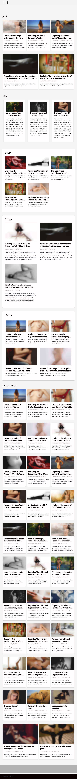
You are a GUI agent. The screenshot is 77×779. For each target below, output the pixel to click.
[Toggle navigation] (5, 2)
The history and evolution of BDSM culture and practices (59, 173)
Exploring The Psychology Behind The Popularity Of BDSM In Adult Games (38, 199)
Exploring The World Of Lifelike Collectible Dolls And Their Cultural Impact (62, 608)
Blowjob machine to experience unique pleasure (60, 675)
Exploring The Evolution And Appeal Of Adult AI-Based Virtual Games (13, 474)
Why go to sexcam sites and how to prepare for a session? (37, 675)
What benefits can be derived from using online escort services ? (14, 675)
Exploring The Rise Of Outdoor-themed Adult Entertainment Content (19, 371)
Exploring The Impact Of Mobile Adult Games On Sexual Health (61, 507)
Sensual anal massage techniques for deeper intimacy (12, 38)
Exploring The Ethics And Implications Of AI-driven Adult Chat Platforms (38, 608)
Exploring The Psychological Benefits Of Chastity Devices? (15, 173)
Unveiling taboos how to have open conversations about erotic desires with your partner (19, 287)
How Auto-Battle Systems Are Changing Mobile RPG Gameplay (60, 336)
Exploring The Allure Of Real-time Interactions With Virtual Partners (61, 440)
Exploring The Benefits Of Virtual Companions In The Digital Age (14, 507)
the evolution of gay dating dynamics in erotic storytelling (13, 115)
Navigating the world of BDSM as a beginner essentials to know (38, 173)
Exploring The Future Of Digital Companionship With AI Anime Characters (38, 407)
